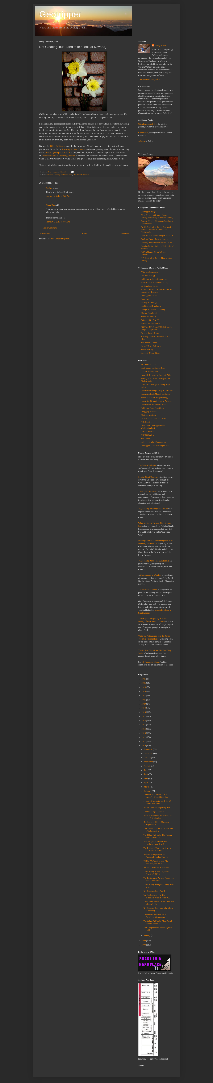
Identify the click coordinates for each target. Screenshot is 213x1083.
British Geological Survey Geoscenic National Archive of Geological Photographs (156, 229)
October (147, 758)
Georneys (145, 299)
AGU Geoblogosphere (150, 272)
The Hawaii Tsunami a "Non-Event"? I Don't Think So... (155, 795)
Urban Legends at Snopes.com (153, 442)
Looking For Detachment (73, 149)
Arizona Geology (148, 275)
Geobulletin (143, 133)
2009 (144, 941)
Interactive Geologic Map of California (157, 390)
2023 (144, 691)
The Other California (81, 175)
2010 (144, 746)
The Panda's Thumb (149, 343)
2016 (144, 720)
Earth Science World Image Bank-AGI (157, 236)
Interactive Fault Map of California (155, 394)
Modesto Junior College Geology (154, 397)
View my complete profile (149, 79)
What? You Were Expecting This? (157, 808)
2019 (144, 708)
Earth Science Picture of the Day (154, 282)
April (146, 783)
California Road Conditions (152, 408)
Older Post (124, 234)
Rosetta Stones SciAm (150, 333)
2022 (144, 695)
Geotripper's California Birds (153, 368)
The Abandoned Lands (147, 590)
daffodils (49, 175)
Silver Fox (50, 205)
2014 (144, 729)
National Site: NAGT (150, 320)
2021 (144, 700)
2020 (144, 704)
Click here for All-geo (147, 124)
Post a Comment (50, 228)
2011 (144, 741)
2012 (144, 737)
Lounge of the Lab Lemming (153, 309)
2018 (144, 712)
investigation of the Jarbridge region (58, 155)
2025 (144, 683)
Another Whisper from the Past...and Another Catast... (155, 856)
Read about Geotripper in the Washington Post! (153, 427)
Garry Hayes (160, 45)
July (146, 770)
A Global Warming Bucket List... (157, 868)
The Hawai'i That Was (147, 491)
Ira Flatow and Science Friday (153, 419)
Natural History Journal (150, 323)
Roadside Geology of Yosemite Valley (156, 375)
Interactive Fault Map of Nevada (154, 404)
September (148, 762)
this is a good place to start (58, 152)
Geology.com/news (149, 295)
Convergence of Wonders (150, 575)
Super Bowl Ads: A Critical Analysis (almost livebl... (158, 903)
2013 (144, 733)
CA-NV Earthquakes (149, 371)
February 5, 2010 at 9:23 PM (58, 196)
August (147, 766)
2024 (144, 687)
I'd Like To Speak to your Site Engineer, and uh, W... (155, 862)
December (148, 749)
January (147, 935)
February (148, 791)
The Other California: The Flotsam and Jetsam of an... (157, 836)
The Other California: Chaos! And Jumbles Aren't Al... (157, 922)
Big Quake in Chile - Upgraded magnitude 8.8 (156, 823)
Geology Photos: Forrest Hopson (154, 239)
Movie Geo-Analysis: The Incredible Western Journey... (156, 896)
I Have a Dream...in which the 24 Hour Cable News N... (157, 802)
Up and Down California (151, 346)
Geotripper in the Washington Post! (155, 446)
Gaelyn (49, 188)
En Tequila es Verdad (150, 286)
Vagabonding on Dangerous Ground (153, 509)
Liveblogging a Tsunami (153, 812)
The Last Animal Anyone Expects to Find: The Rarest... (158, 879)
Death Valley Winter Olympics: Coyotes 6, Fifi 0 (156, 873)
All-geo (141, 141)
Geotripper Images (148, 212)
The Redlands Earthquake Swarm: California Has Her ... (157, 849)
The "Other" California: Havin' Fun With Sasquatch (158, 829)
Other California (57, 146)
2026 (144, 679)
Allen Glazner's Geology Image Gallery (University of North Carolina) (157, 216)
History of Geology (149, 302)
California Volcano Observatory (154, 279)
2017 (144, 716)
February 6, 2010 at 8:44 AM (58, 222)
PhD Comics (146, 422)
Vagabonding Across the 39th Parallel (154, 561)
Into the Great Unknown (148, 477)
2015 (144, 725)
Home (84, 234)
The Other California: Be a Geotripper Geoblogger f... (155, 916)
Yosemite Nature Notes (150, 353)
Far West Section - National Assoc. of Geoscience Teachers (156, 290)
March (147, 787)
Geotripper (60, 14)
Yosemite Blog (147, 350)
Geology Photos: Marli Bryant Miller (156, 243)
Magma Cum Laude (149, 313)
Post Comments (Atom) (60, 239)
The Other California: (147, 465)
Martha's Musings (148, 415)
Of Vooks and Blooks (151, 662)
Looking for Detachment (63, 175)
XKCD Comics (147, 435)
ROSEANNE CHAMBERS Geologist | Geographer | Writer (157, 328)
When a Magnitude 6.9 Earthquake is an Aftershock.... (157, 816)
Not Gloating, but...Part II (154, 891)
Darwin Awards (147, 431)
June (146, 774)
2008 (144, 945)
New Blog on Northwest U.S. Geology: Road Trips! (155, 842)
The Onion (145, 439)
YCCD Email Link (149, 364)
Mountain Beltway (148, 317)
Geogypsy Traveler (149, 411)
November (148, 753)
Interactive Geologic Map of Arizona (156, 401)
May (146, 778)
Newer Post (45, 234)
